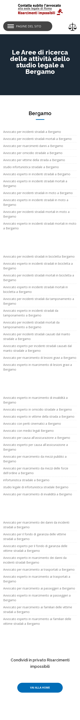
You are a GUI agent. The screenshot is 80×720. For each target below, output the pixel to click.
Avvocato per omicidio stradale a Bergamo (33, 153)
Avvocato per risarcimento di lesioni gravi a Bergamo (39, 358)
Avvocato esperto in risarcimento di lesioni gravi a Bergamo (37, 367)
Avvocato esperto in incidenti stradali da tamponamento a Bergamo (30, 313)
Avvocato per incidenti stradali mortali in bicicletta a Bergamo (38, 277)
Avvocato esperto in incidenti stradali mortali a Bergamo (35, 183)
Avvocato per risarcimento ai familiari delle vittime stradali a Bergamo (37, 609)
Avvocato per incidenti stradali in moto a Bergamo (38, 193)
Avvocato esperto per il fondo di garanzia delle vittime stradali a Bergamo (35, 548)
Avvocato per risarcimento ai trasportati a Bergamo (39, 569)
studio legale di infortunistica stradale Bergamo (35, 487)
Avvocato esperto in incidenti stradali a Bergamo (36, 174)
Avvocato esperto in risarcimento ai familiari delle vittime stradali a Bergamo (37, 621)
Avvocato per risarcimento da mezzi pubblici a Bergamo (35, 458)
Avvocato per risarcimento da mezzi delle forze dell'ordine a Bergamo (35, 470)
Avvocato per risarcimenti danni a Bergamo (33, 146)
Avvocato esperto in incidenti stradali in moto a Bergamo (35, 202)
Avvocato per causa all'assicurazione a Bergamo (36, 438)
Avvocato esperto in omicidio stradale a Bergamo (37, 409)
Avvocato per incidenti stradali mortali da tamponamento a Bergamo (31, 324)
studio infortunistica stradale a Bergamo (31, 167)
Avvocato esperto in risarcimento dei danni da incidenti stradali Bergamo (35, 560)
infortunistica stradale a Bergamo (26, 480)
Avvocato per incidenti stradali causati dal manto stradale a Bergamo (36, 336)
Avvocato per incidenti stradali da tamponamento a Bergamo (38, 301)
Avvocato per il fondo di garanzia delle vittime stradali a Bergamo (34, 536)
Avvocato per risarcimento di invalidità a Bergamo (37, 494)
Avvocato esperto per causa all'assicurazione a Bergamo (35, 447)
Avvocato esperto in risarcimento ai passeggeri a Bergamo (37, 597)
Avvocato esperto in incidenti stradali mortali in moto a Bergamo (39, 225)
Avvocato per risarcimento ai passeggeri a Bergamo (39, 588)
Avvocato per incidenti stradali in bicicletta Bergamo (39, 256)
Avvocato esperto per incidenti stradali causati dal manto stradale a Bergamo (37, 348)
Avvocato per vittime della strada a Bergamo (34, 160)
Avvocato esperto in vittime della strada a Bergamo (38, 416)
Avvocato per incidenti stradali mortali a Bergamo (37, 139)
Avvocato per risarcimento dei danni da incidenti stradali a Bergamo (36, 524)
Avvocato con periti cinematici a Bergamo (32, 424)
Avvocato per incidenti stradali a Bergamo (32, 132)
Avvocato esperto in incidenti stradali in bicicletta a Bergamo (38, 265)
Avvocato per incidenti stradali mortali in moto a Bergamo (36, 214)
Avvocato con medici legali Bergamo (28, 431)
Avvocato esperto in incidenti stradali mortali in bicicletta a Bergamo (35, 289)
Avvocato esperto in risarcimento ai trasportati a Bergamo (36, 579)
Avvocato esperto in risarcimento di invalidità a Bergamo (35, 400)
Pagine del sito (28, 26)
